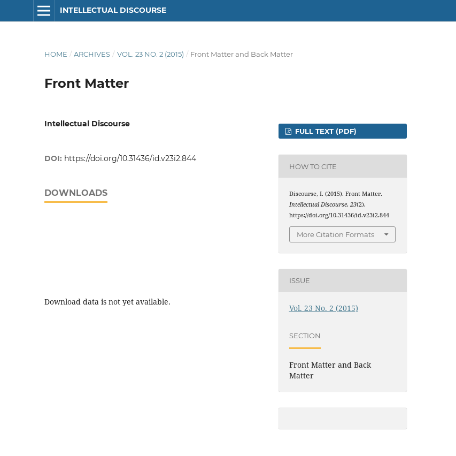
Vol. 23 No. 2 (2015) (150, 54)
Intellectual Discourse (113, 10)
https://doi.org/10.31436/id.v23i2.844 (130, 158)
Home (55, 54)
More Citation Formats (335, 234)
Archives (92, 54)
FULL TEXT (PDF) (325, 131)
